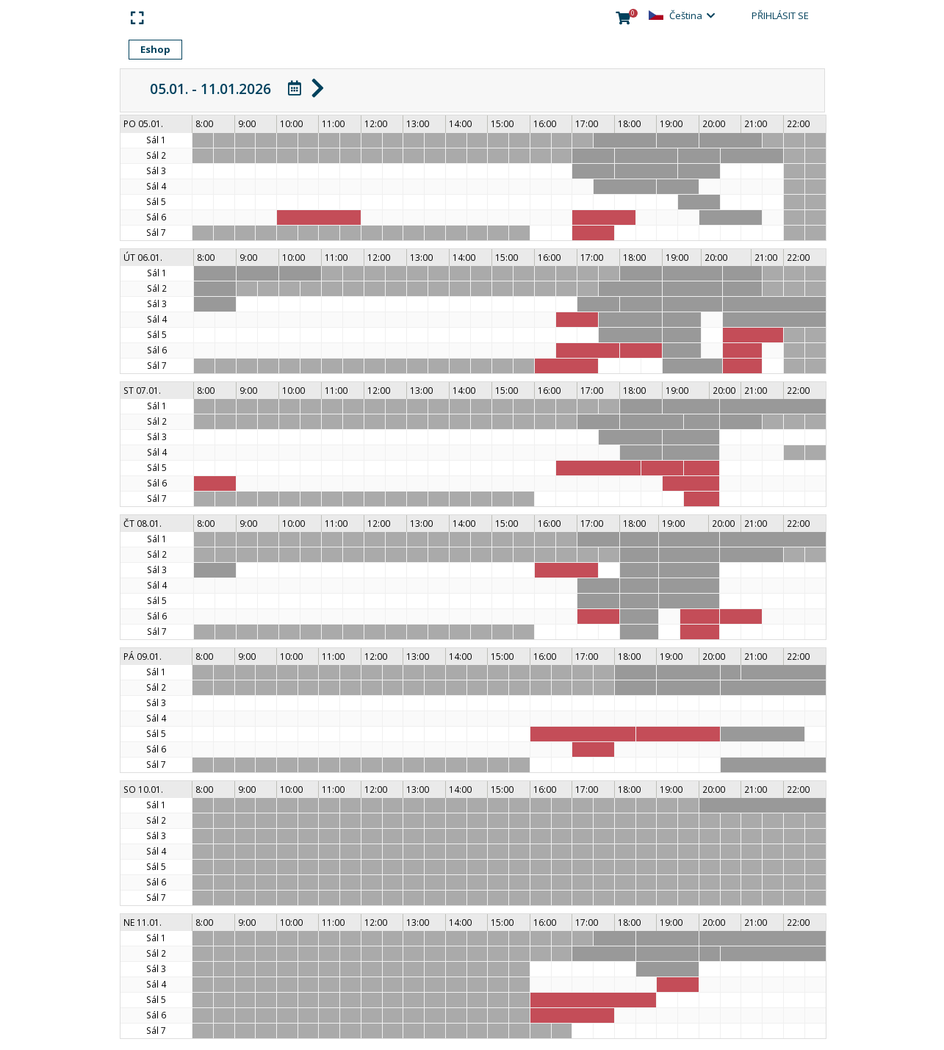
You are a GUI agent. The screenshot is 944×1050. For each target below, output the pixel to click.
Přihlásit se (780, 15)
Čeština (685, 15)
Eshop (155, 49)
